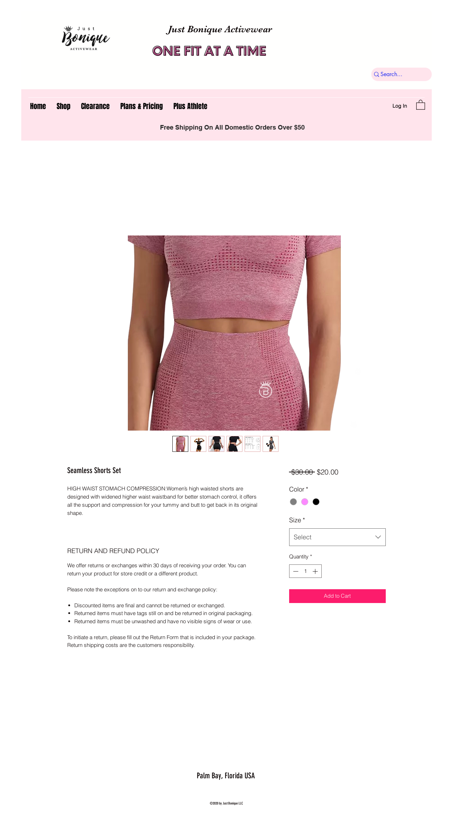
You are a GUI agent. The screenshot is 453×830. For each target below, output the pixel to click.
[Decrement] (295, 571)
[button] (420, 104)
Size (297, 520)
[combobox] (337, 537)
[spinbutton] (305, 571)
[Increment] (316, 571)
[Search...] (398, 74)
